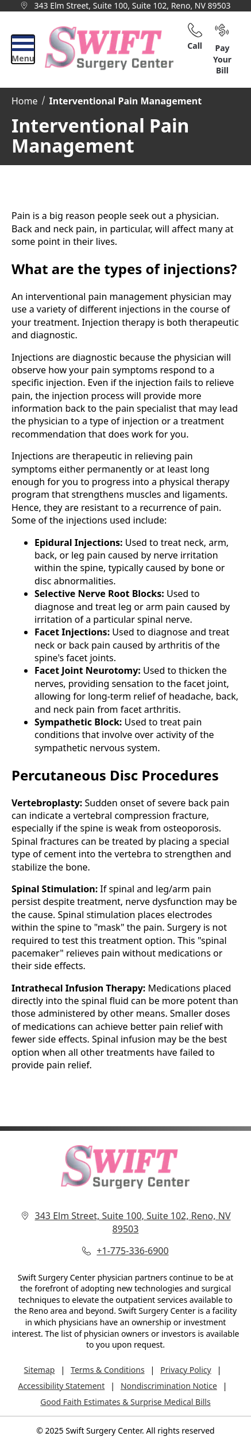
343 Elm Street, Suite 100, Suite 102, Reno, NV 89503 (132, 5)
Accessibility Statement (61, 1385)
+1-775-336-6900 (132, 1250)
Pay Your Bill (222, 49)
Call (194, 37)
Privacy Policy (185, 1369)
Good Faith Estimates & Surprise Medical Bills (125, 1401)
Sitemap (39, 1369)
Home (24, 101)
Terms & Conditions (108, 1369)
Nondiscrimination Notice (169, 1385)
